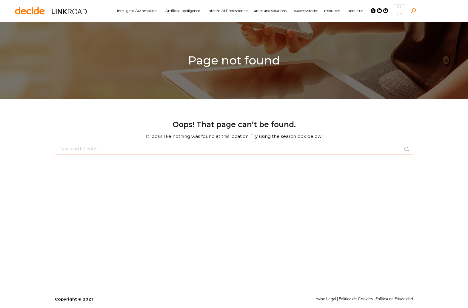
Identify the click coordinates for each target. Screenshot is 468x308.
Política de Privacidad (394, 299)
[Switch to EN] (399, 14)
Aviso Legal (325, 299)
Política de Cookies (356, 299)
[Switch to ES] (399, 7)
